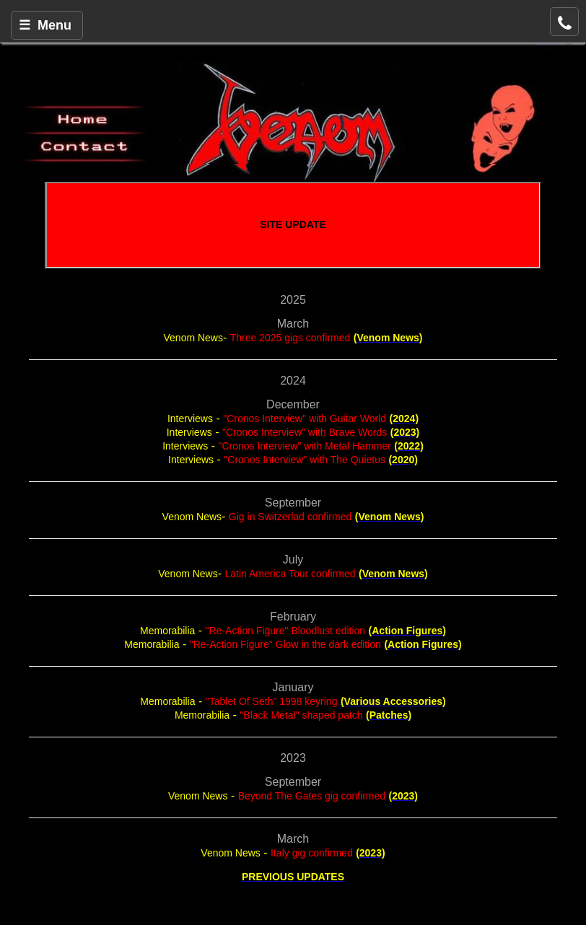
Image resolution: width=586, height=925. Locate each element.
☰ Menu (45, 25)
